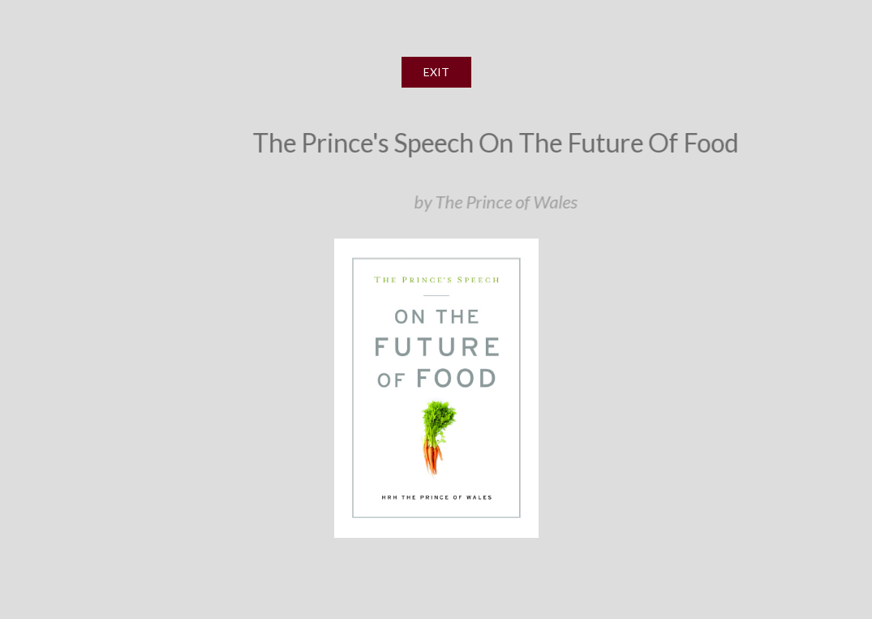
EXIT (436, 72)
